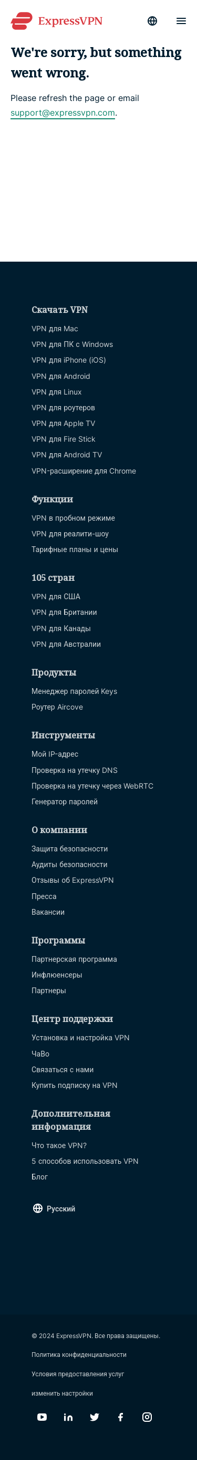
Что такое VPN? (59, 1145)
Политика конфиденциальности (79, 1354)
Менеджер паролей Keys (75, 691)
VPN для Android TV (67, 454)
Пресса (44, 896)
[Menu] (181, 20)
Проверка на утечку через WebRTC (92, 785)
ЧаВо (40, 1053)
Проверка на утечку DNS (75, 770)
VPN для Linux (57, 391)
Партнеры (49, 990)
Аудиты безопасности (70, 864)
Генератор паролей (65, 801)
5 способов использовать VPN (85, 1160)
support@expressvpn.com (63, 112)
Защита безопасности (70, 848)
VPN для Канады (61, 628)
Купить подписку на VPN (75, 1085)
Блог (40, 1176)
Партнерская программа (74, 958)
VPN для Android (61, 376)
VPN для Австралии (66, 643)
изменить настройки (62, 1393)
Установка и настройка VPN (81, 1037)
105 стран (53, 577)
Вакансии (48, 911)
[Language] (152, 20)
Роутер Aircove (57, 706)
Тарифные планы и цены (75, 549)
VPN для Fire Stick (64, 438)
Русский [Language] (61, 1208)
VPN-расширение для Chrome (84, 470)
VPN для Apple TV (63, 423)
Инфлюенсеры (57, 974)
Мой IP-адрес (55, 753)
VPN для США (56, 596)
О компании (59, 830)
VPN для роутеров (63, 407)
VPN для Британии (64, 612)
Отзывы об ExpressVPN (73, 879)
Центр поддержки (72, 1019)
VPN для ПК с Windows (72, 344)
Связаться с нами (63, 1069)
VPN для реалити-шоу (70, 533)
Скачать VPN (60, 310)
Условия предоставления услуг (78, 1374)
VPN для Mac (55, 328)
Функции (52, 499)
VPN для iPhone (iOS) (69, 359)
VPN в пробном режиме (73, 517)
